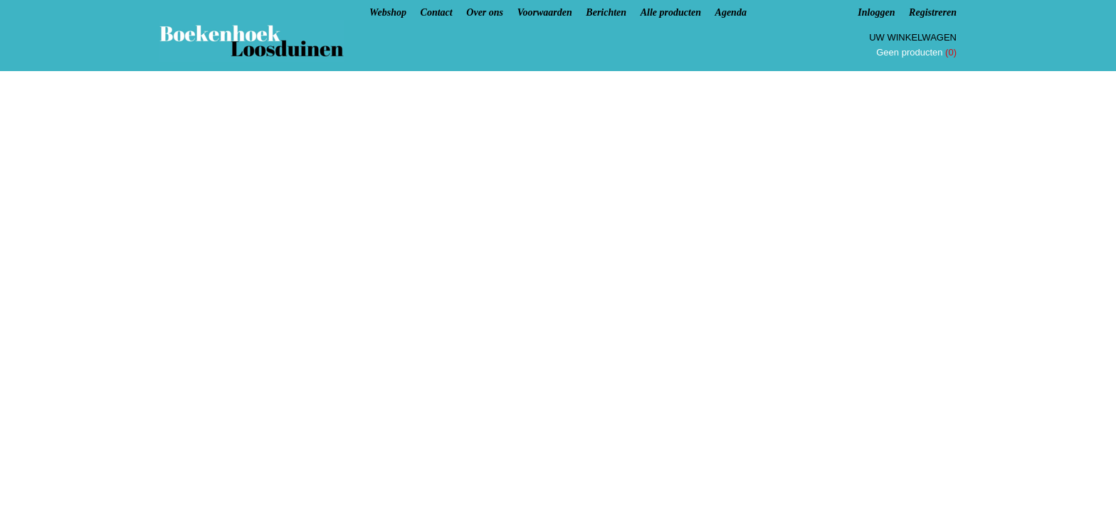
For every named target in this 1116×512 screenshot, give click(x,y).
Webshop (387, 12)
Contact (437, 12)
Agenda (731, 12)
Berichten (606, 12)
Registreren (933, 12)
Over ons (484, 12)
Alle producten (671, 12)
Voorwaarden (544, 12)
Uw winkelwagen (913, 37)
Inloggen (876, 12)
